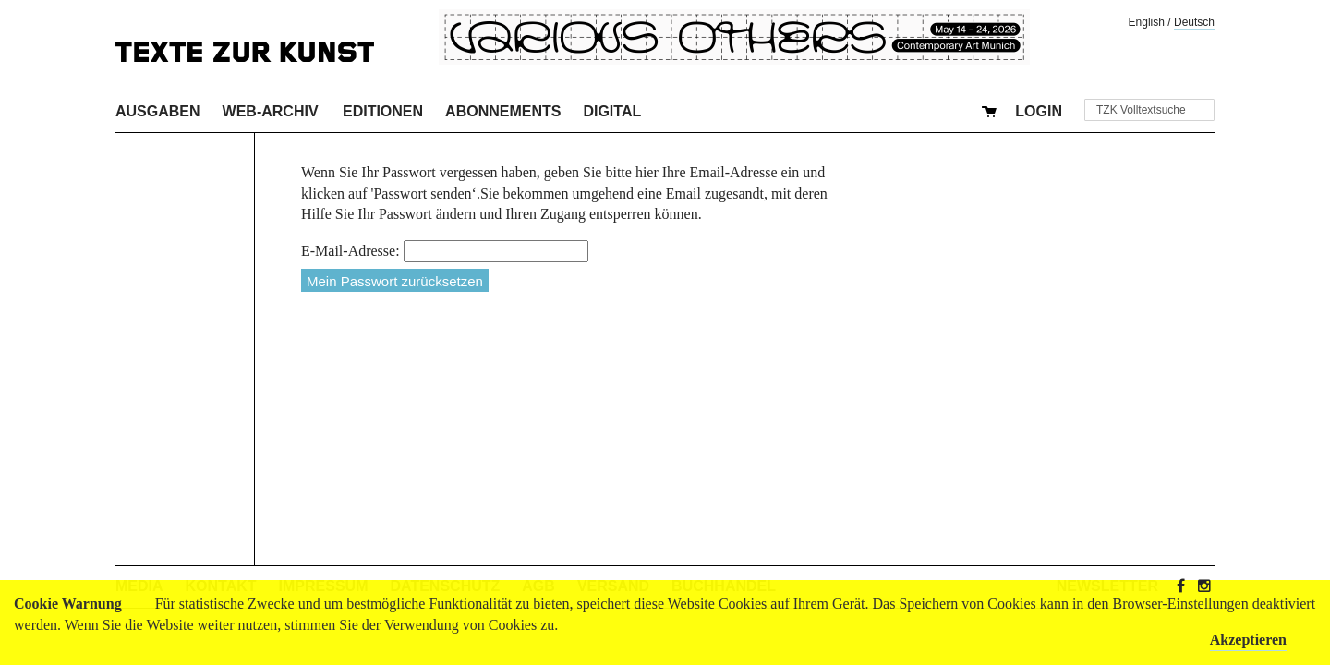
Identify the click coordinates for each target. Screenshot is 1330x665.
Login (1038, 111)
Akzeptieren (1248, 639)
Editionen (383, 111)
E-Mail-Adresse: (350, 251)
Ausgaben (157, 111)
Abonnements (503, 111)
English (1147, 22)
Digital (612, 111)
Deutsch (1194, 22)
